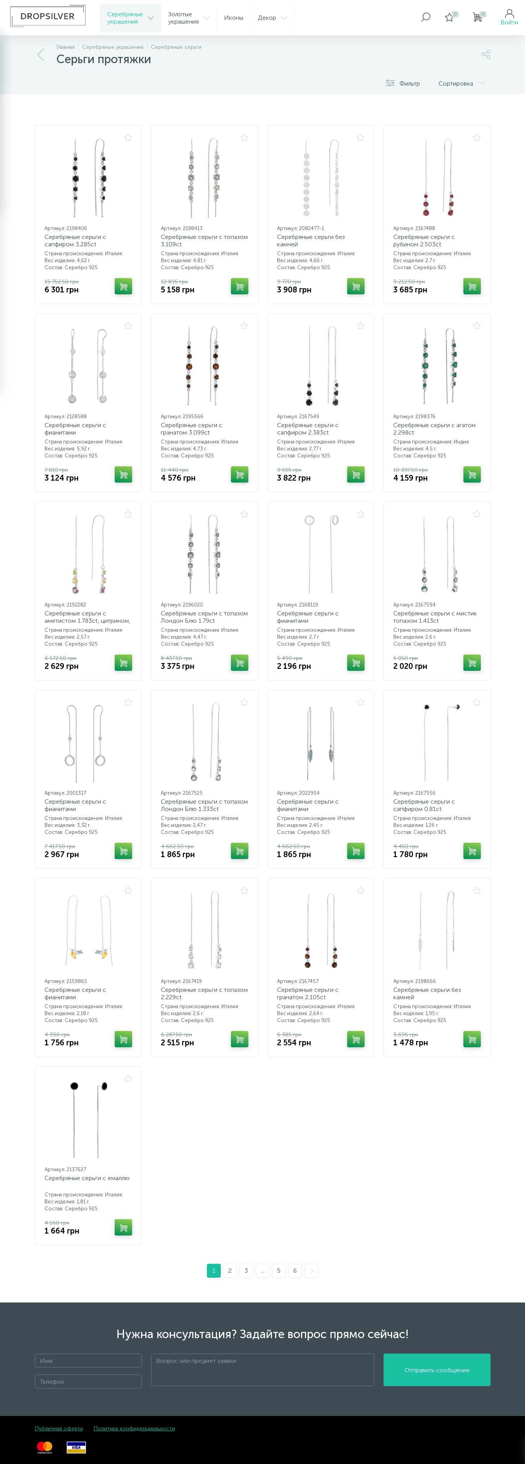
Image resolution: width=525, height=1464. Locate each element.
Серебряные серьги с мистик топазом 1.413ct (435, 617)
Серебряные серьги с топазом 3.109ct (204, 240)
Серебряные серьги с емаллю (87, 1178)
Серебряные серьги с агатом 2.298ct (434, 428)
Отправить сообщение (437, 1370)
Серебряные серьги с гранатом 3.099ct (191, 428)
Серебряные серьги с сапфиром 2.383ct (308, 428)
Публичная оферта (59, 1428)
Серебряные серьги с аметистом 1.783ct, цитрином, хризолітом (88, 621)
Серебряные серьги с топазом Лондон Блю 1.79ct (204, 617)
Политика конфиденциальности (134, 1428)
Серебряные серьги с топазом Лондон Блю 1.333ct (204, 805)
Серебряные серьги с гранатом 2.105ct (308, 993)
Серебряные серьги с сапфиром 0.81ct (424, 805)
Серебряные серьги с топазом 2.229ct (204, 993)
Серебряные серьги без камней (311, 240)
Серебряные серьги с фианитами (75, 428)
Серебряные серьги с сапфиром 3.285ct (75, 240)
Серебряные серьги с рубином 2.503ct (424, 240)
